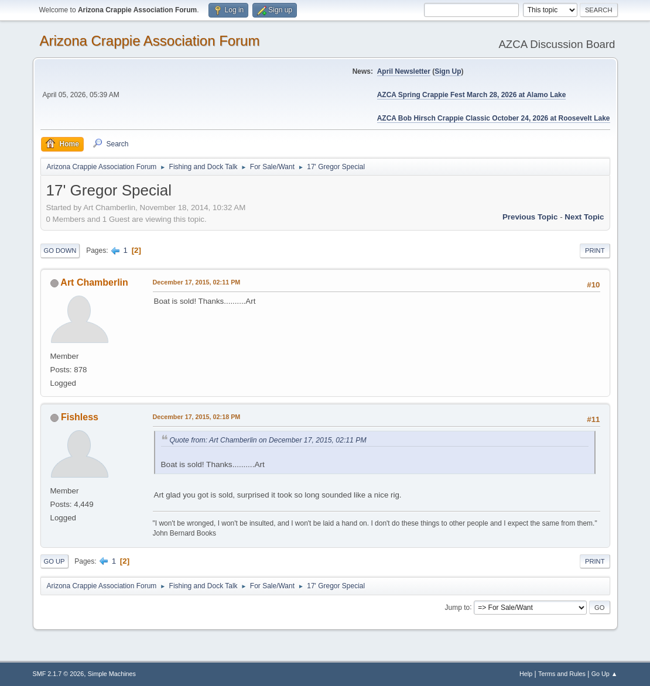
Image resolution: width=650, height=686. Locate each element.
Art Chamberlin (94, 282)
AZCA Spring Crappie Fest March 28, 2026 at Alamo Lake (471, 95)
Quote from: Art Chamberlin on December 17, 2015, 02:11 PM (268, 440)
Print (595, 250)
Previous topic (530, 216)
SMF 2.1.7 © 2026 (58, 673)
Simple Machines (112, 673)
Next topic (584, 216)
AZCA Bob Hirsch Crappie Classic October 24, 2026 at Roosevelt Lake (493, 118)
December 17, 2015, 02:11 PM (197, 282)
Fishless (79, 417)
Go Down (60, 250)
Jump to (457, 607)
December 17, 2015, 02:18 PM (197, 416)
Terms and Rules (562, 673)
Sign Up (448, 71)
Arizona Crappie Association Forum (150, 41)
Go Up (54, 561)
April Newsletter (403, 71)
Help (525, 673)
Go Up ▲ (604, 673)
